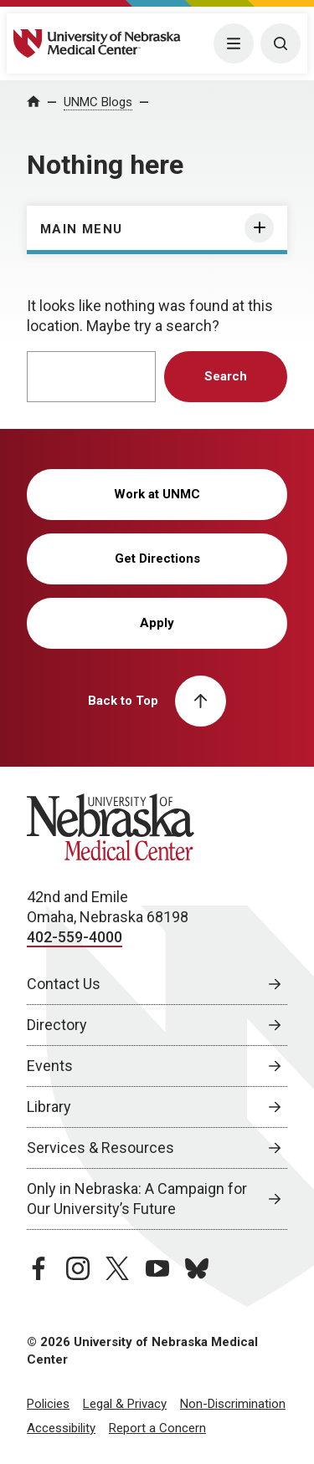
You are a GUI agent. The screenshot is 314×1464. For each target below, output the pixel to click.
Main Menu (81, 229)
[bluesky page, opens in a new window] (196, 1268)
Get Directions (157, 558)
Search (225, 376)
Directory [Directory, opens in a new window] (57, 1024)
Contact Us (63, 983)
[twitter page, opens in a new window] (117, 1268)
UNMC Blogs (98, 102)
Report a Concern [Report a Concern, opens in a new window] (157, 1428)
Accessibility (61, 1428)
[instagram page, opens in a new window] (78, 1268)
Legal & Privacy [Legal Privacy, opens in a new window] (125, 1403)
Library (49, 1106)
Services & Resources (100, 1147)
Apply (157, 622)
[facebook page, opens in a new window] (38, 1268)
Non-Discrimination (233, 1403)
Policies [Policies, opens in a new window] (48, 1403)
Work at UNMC (157, 494)
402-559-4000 (74, 937)
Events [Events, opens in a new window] (50, 1065)
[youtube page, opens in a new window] (157, 1268)
